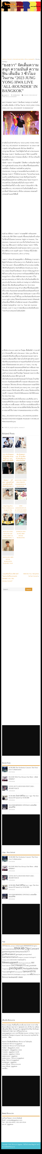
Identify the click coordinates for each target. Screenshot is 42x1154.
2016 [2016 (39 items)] (4, 946)
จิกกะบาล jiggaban (16, 1044)
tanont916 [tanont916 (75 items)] (29, 971)
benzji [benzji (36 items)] (12, 949)
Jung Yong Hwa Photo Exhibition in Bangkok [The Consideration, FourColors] (8, 510)
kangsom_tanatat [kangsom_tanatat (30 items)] (23, 957)
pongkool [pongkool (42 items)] (11, 971)
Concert (26, 95)
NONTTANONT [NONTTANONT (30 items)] (6, 965)
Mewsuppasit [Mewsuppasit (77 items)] (10, 962)
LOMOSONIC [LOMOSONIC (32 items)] (13, 960)
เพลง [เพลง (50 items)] (21, 977)
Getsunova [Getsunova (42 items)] (19, 951)
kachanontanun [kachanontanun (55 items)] (10, 957)
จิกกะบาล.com (16, 1064)
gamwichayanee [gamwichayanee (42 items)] (8, 951)
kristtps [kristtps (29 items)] (4, 960)
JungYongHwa (14, 427)
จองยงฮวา (22, 427)
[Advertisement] (20, 33)
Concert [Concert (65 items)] (34, 948)
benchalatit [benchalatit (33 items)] (5, 949)
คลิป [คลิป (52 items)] (31, 974)
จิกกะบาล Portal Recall (17, 1046)
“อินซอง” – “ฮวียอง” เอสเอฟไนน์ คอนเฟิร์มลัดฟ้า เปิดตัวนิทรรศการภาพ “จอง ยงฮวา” (8, 484)
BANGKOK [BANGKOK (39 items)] (28, 946)
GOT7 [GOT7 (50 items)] (26, 951)
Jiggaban (14, 1066)
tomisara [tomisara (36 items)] (17, 974)
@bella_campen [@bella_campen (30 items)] (10, 946)
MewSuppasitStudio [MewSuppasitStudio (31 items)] (25, 963)
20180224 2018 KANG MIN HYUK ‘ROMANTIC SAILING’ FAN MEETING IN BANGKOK (21, 538)
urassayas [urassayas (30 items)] (23, 974)
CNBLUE (6, 427)
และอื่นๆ (4, 1068)
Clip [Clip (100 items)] (27, 948)
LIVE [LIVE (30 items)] (7, 960)
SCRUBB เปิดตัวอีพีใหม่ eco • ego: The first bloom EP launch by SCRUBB (24, 797)
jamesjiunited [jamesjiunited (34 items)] (27, 954)
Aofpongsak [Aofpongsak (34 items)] (20, 946)
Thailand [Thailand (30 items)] (4, 974)
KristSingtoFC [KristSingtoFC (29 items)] (32, 957)
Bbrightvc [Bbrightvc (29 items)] (34, 946)
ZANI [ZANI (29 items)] (28, 974)
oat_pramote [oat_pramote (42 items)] (31, 965)
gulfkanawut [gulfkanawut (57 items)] (8, 954)
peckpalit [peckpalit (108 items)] (16, 968)
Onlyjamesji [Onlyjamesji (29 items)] (5, 969)
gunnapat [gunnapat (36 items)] (19, 954)
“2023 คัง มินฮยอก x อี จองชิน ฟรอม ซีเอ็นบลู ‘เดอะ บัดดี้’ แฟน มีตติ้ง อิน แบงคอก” (8, 459)
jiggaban (6, 95)
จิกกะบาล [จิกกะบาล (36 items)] (37, 974)
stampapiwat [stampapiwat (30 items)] (18, 972)
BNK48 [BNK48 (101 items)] (19, 948)
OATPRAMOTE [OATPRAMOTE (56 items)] (18, 965)
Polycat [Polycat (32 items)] (4, 972)
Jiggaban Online (14, 1054)
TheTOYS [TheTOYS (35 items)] (10, 974)
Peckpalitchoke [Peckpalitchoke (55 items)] (30, 968)
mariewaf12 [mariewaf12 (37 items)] (21, 960)
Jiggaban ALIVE (14, 1052)
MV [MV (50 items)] (32, 962)
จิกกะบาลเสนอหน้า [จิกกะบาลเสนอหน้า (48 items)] (10, 977)
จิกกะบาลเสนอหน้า (11, 96)
